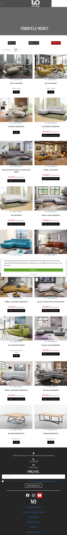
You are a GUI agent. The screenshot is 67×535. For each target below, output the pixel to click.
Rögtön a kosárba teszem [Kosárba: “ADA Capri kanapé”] (16, 224)
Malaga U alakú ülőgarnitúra (51, 345)
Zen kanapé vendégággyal (16, 126)
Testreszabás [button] (34, 274)
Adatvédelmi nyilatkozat (33, 507)
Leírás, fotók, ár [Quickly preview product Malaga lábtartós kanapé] (16, 255)
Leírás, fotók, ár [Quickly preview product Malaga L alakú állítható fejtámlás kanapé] (51, 298)
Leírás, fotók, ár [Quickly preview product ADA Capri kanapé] (16, 211)
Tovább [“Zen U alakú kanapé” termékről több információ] (51, 92)
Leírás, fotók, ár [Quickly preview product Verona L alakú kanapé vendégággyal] (16, 386)
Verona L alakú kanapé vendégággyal (16, 390)
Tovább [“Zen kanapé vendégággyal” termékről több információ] (16, 132)
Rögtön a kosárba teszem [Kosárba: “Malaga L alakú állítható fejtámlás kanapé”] (50, 310)
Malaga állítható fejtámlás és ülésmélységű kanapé (16, 171)
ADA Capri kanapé (16, 215)
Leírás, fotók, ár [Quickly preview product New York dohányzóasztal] (16, 430)
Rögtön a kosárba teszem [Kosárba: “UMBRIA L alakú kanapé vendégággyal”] (16, 310)
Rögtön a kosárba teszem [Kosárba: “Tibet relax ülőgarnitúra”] (50, 399)
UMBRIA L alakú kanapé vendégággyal (16, 302)
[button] (1, 3)
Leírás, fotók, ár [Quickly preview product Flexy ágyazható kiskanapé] (16, 341)
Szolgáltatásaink (33, 517)
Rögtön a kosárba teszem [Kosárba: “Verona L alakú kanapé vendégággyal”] (16, 399)
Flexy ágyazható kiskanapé (16, 345)
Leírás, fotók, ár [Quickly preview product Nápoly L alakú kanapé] (51, 255)
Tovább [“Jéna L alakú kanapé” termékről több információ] (16, 92)
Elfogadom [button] (33, 270)
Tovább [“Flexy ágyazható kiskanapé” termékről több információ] (16, 355)
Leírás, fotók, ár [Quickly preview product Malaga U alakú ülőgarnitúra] (51, 341)
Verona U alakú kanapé (51, 170)
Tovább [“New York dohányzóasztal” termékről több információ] (16, 442)
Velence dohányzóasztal (51, 433)
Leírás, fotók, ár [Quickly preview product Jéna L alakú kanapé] (16, 79)
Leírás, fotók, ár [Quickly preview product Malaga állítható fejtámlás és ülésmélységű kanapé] (16, 166)
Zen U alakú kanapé (51, 83)
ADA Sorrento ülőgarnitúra (51, 126)
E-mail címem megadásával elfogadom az (31, 481)
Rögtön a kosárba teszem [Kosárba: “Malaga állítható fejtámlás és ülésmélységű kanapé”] (16, 180)
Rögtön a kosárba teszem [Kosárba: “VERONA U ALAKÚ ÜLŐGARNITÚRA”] (50, 224)
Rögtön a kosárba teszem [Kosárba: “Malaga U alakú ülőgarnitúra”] (50, 354)
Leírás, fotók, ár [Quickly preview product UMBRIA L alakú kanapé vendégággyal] (16, 298)
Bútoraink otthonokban (34, 532)
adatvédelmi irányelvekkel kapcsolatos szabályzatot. (42, 481)
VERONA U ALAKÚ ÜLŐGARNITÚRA (51, 215)
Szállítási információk (33, 522)
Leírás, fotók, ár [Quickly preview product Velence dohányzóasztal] (51, 430)
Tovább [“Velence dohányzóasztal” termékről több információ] (51, 442)
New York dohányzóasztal (16, 433)
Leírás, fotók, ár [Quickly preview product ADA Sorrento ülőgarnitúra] (51, 123)
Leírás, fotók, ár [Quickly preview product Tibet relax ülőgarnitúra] (51, 386)
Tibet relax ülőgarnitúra (51, 390)
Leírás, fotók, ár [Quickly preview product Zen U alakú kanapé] (51, 79)
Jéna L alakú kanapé (16, 83)
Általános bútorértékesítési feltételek (33, 512)
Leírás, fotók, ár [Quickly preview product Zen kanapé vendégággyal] (16, 123)
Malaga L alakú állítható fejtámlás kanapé (50, 302)
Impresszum (33, 527)
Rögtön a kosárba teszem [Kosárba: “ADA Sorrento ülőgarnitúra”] (50, 135)
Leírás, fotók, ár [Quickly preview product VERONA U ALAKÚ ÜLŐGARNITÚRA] (51, 211)
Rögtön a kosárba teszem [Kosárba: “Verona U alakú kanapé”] (50, 178)
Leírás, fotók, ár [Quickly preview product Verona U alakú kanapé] (51, 166)
